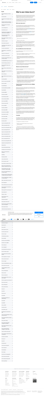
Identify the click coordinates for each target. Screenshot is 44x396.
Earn (33, 372)
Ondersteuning (14, 378)
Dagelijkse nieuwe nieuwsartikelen (22, 0)
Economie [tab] (13, 9)
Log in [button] (31, 2)
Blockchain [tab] (4, 9)
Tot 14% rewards (8, 0)
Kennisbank (5, 6)
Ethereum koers (27, 373)
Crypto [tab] (8, 9)
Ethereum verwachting (21, 374)
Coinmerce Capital (35, 374)
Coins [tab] (10, 9)
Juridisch (20, 378)
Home (2, 6)
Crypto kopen (7, 371)
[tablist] (22, 9)
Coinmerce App (34, 373)
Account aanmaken (14, 379)
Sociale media (27, 378)
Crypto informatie (14, 371)
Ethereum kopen (7, 374)
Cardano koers (27, 376)
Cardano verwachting (21, 373)
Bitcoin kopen (6, 372)
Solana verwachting (21, 375)
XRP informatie (13, 376)
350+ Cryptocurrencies (37, 0)
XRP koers (27, 375)
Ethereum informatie (14, 374)
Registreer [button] (35, 2)
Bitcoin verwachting (21, 372)
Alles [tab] (1, 9)
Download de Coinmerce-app (35, 378)
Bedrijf (6, 378)
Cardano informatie (14, 373)
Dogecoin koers (28, 374)
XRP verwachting (21, 376)
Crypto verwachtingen (21, 371)
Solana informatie (14, 375)
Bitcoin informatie (14, 372)
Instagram (27, 379)
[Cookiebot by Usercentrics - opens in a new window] (4, 394)
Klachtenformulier (21, 379)
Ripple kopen (6, 376)
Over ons (6, 379)
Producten (34, 371)
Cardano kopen (7, 373)
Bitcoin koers (27, 372)
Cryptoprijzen (27, 371)
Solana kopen (6, 375)
